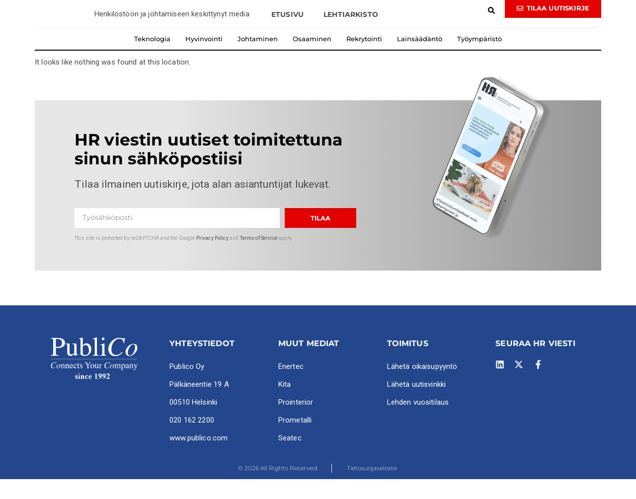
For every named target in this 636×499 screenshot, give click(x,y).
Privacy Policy (212, 257)
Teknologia (152, 58)
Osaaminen (312, 58)
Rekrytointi (364, 58)
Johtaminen (258, 58)
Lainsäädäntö (419, 58)
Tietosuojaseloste (372, 487)
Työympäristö (479, 58)
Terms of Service (258, 257)
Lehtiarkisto (350, 33)
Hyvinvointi (204, 58)
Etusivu (287, 33)
